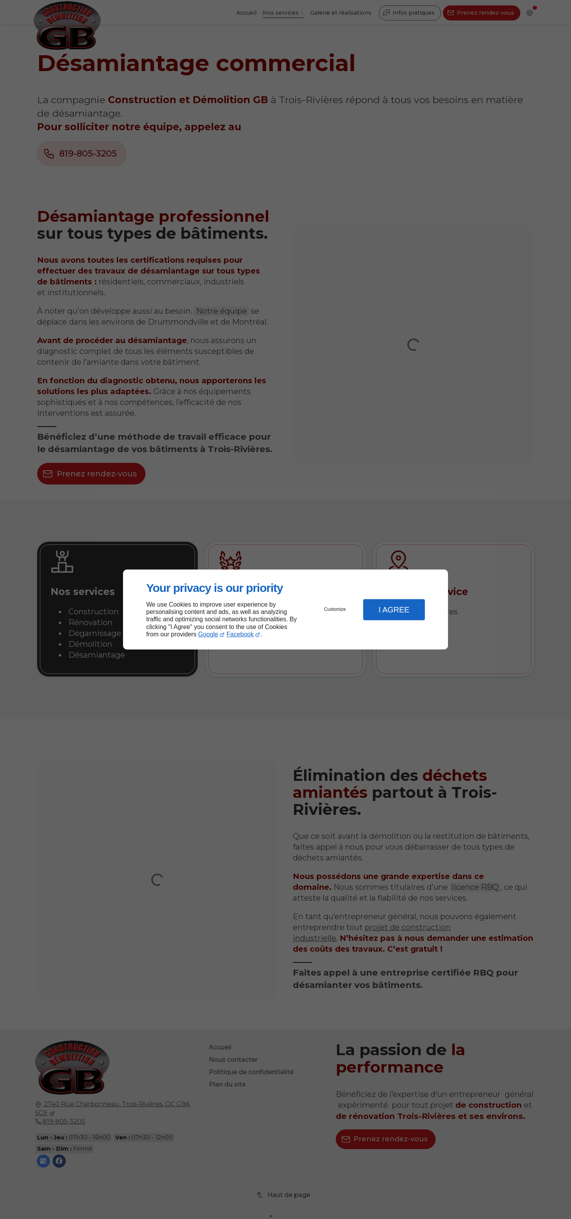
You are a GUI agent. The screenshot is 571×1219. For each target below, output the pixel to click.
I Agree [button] (393, 609)
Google (208, 634)
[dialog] (285, 609)
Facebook (240, 634)
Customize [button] (335, 609)
